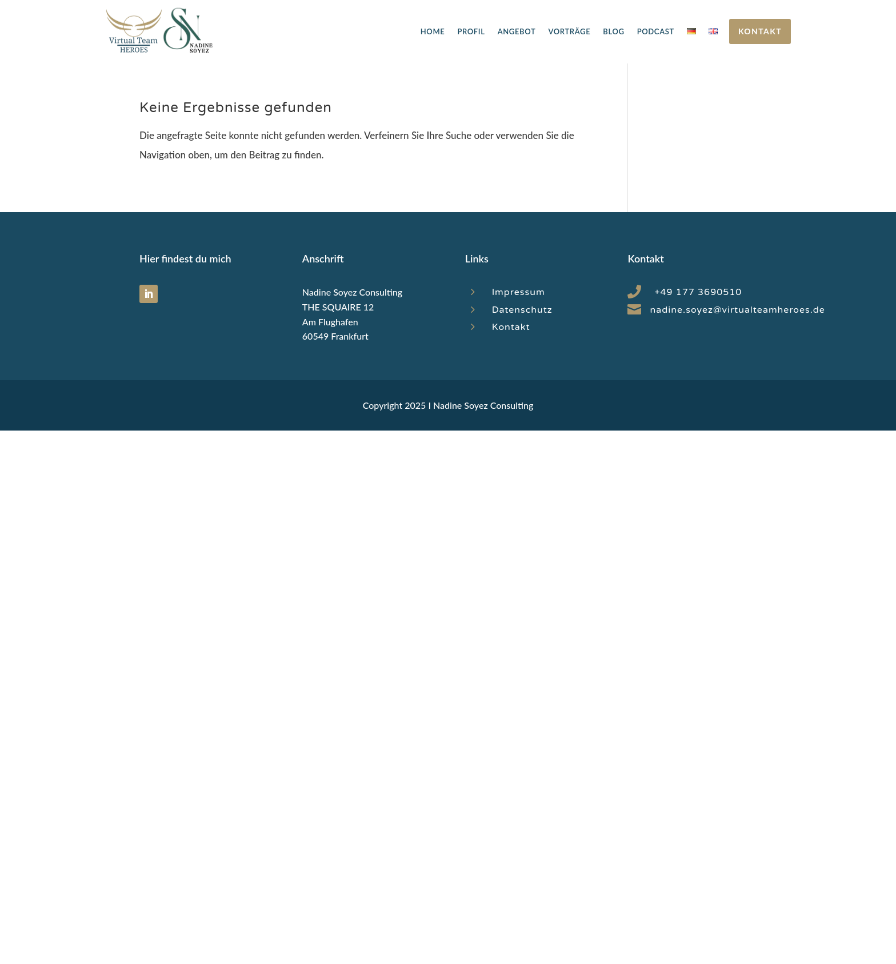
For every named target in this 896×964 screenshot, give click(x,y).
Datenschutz (522, 310)
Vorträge (569, 31)
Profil (471, 31)
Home (433, 31)
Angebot (517, 31)
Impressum (518, 292)
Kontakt (760, 31)
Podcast (655, 31)
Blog (613, 31)
